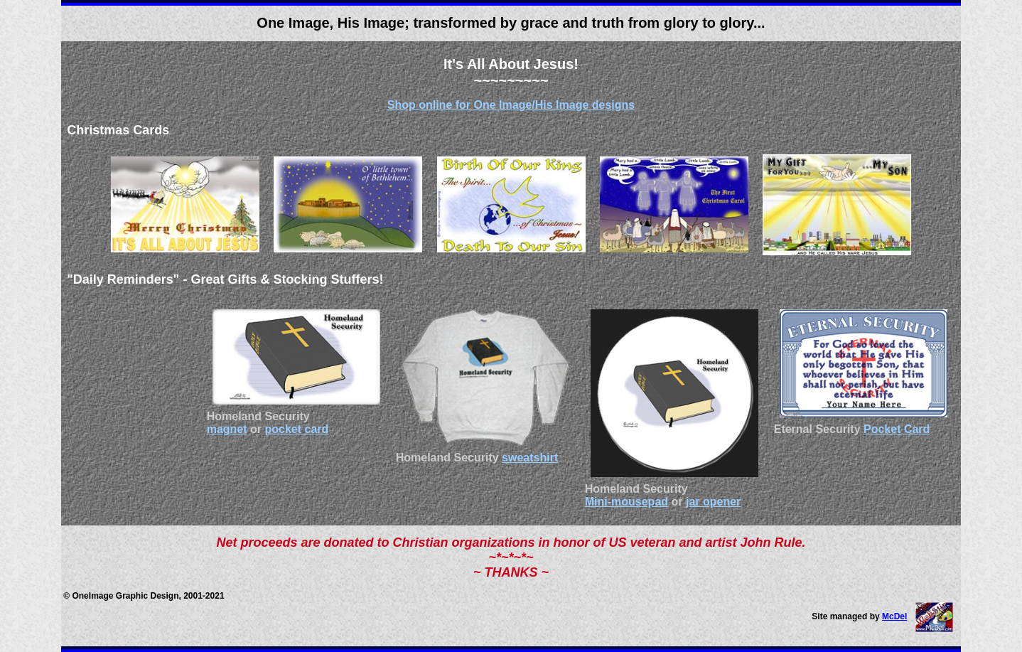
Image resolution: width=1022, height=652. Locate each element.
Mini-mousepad (626, 502)
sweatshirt (530, 457)
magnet (227, 429)
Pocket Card (897, 429)
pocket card (297, 429)
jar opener (713, 502)
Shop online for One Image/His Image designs (511, 105)
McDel (894, 616)
